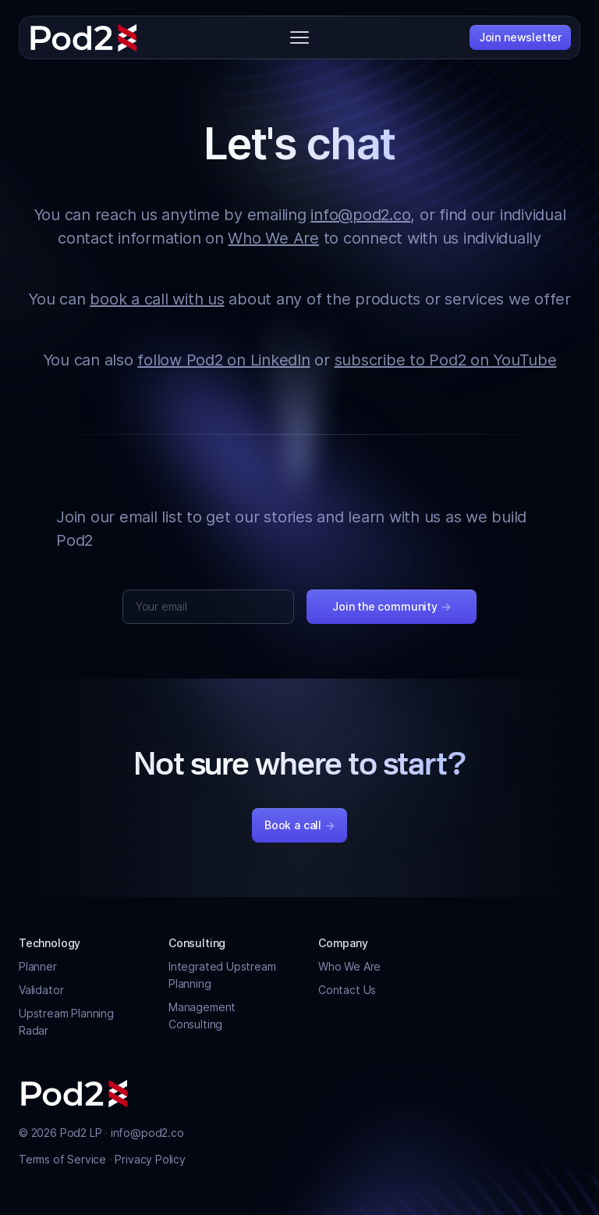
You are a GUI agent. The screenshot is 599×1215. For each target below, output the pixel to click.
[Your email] (208, 607)
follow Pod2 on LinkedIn (223, 360)
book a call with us (157, 299)
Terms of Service (64, 1159)
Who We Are (273, 238)
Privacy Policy (150, 1159)
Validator (41, 989)
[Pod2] (84, 37)
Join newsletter (520, 37)
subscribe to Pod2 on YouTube (446, 360)
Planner (38, 966)
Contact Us (347, 989)
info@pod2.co (360, 214)
